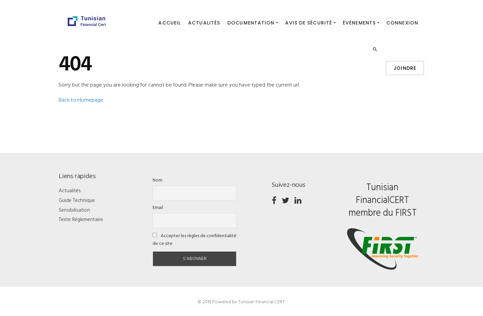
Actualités (70, 191)
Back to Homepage (81, 100)
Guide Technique (77, 201)
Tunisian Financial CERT (261, 302)
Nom (157, 180)
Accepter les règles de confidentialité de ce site (194, 240)
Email (158, 208)
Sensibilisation (74, 210)
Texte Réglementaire (81, 220)
